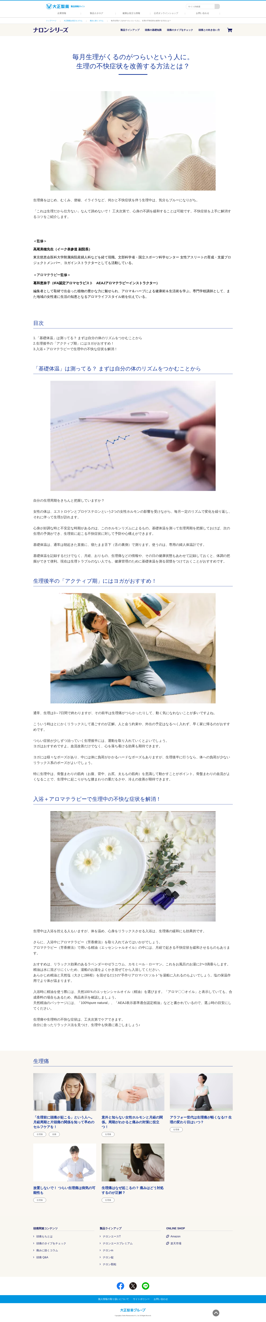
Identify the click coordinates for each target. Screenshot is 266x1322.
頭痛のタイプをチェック (180, 30)
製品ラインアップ (129, 30)
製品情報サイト (65, 6)
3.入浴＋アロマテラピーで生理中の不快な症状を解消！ (75, 349)
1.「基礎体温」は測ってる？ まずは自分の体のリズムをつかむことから (87, 338)
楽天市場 (175, 1243)
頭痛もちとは (44, 1236)
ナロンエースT (112, 1236)
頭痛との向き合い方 (209, 30)
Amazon (175, 1236)
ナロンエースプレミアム (118, 1243)
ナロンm (108, 1250)
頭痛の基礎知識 (153, 30)
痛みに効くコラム (47, 1250)
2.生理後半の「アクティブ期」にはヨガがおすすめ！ (73, 343)
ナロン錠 (108, 1257)
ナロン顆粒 (109, 1264)
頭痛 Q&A (42, 1257)
